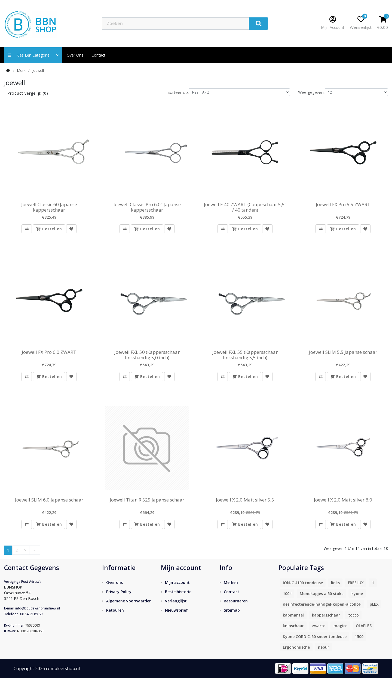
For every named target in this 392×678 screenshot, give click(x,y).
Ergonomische (296, 647)
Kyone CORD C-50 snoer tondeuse (315, 636)
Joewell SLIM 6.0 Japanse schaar (49, 500)
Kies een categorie (33, 55)
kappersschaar (326, 615)
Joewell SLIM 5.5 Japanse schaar (343, 352)
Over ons (75, 55)
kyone (357, 593)
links (335, 582)
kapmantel (293, 615)
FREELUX (356, 582)
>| (34, 550)
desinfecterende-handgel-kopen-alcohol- (322, 604)
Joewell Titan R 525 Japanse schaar (147, 500)
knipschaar (293, 625)
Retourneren (236, 600)
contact (98, 55)
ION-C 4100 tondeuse (303, 582)
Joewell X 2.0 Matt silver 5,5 (245, 500)
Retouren (115, 610)
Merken (231, 582)
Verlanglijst (176, 600)
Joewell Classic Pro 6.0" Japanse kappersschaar (147, 207)
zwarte (318, 625)
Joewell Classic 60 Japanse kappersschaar (49, 207)
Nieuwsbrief (176, 610)
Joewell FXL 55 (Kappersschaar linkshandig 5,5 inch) (245, 355)
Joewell (38, 70)
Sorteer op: (178, 92)
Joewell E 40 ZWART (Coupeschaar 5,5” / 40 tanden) (245, 207)
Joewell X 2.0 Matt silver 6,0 (343, 500)
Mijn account (177, 582)
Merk (21, 70)
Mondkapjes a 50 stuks (321, 593)
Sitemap (232, 610)
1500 (359, 636)
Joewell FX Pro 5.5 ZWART (343, 204)
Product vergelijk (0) (27, 93)
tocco (353, 615)
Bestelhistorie (178, 591)
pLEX (374, 604)
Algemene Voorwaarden (129, 600)
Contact (231, 591)
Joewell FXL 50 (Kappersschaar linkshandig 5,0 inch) (147, 355)
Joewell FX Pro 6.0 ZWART (49, 352)
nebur (323, 647)
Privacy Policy (118, 591)
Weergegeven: (311, 92)
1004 (287, 593)
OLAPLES (364, 625)
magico (340, 625)
